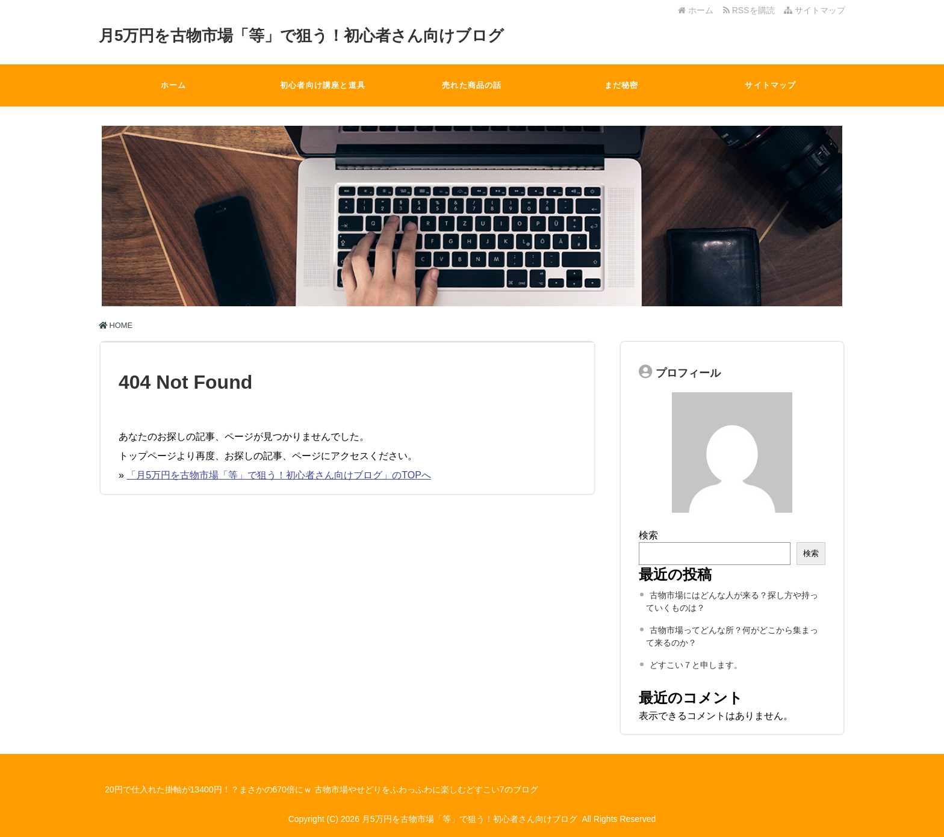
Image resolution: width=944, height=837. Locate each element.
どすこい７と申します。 (696, 665)
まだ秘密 (621, 85)
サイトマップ (814, 10)
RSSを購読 (751, 10)
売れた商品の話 (472, 85)
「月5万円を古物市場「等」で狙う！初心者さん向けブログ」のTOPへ (278, 475)
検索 (648, 535)
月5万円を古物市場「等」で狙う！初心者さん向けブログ (301, 35)
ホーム (695, 10)
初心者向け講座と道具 (322, 85)
